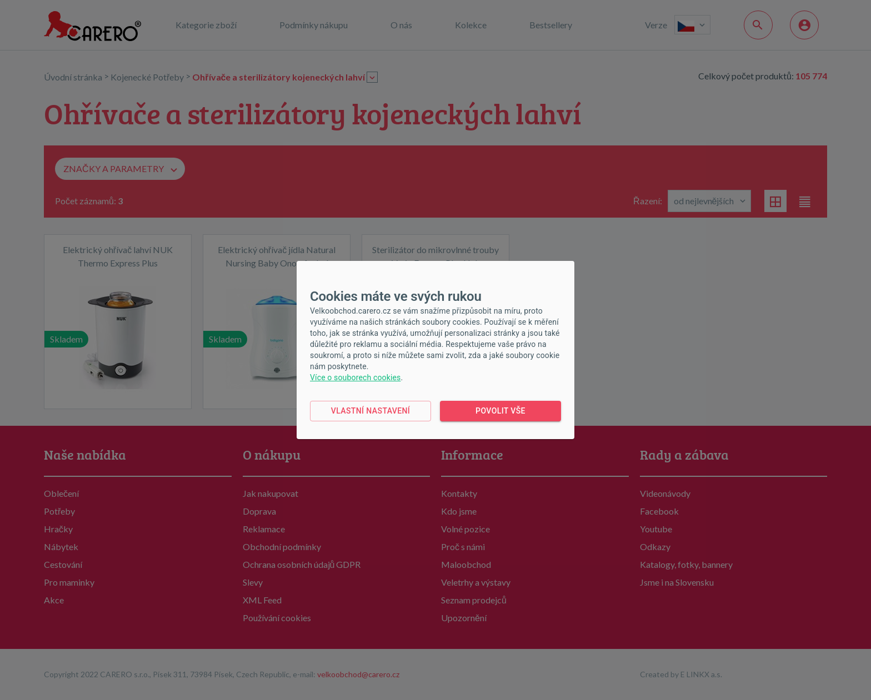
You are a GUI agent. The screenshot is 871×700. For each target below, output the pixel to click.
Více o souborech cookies (355, 377)
